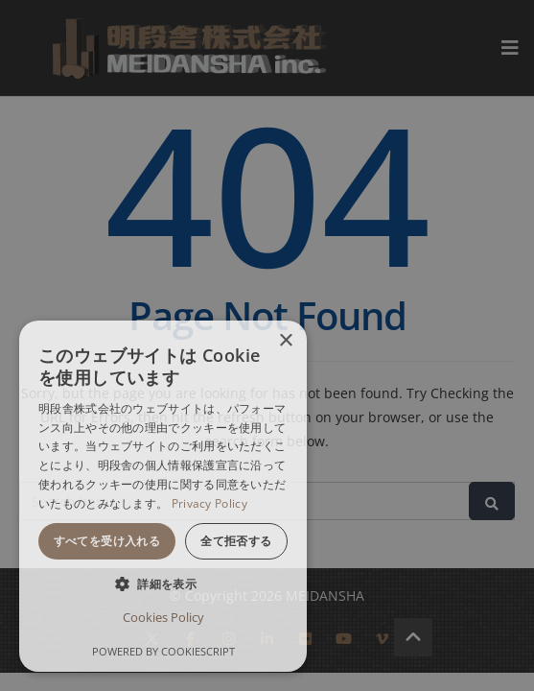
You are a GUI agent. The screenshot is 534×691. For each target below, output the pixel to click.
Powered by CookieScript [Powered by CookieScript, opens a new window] (163, 651)
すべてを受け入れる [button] (107, 541)
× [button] (285, 341)
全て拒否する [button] (235, 541)
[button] (163, 584)
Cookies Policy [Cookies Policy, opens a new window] (163, 617)
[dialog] (163, 496)
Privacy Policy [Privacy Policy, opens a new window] (209, 503)
